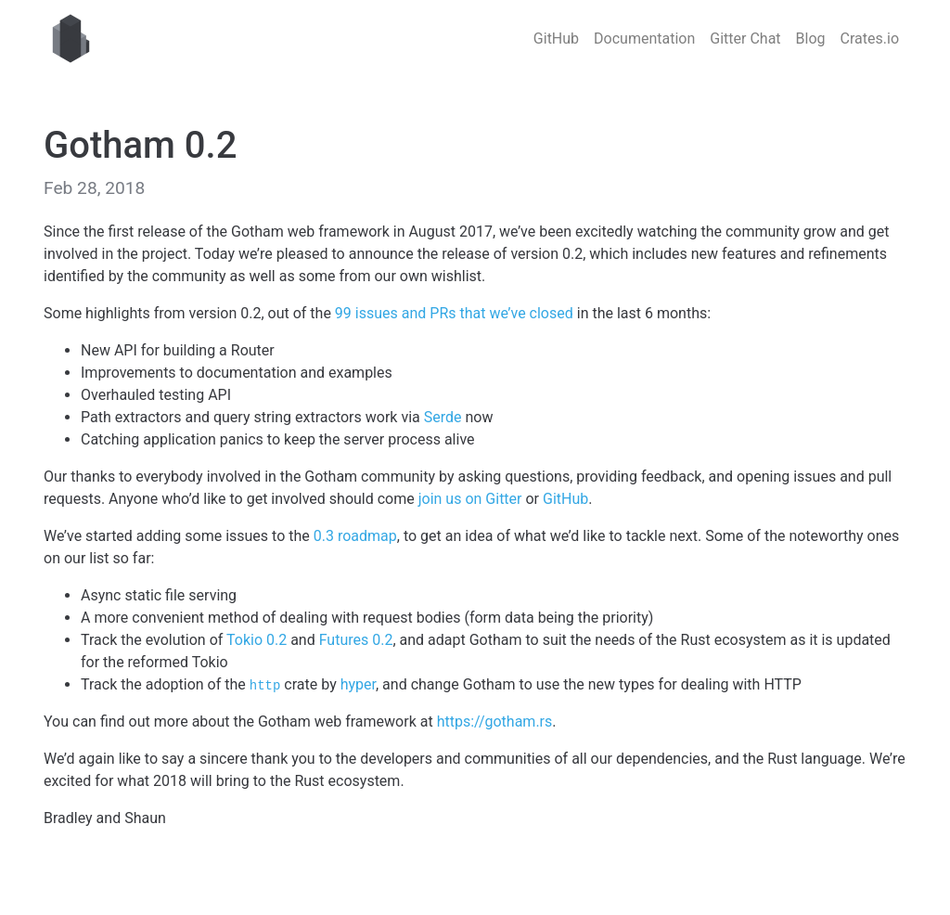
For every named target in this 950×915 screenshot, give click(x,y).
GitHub (556, 38)
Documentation (644, 38)
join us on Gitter (470, 499)
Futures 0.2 (356, 640)
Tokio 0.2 (256, 640)
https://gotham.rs (495, 721)
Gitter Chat (745, 38)
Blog (811, 38)
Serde (443, 417)
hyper (358, 684)
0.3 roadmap (355, 536)
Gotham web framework (71, 39)
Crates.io (870, 38)
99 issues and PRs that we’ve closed (454, 313)
